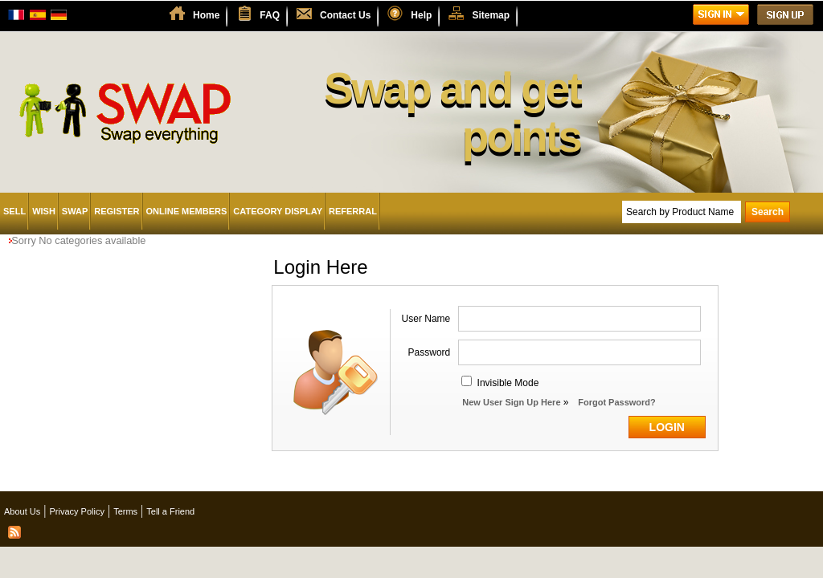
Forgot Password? (617, 402)
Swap (75, 211)
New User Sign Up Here (511, 402)
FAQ (270, 15)
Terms (125, 511)
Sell (14, 211)
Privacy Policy (76, 511)
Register (116, 211)
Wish (43, 211)
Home (206, 15)
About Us (22, 511)
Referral (353, 211)
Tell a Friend (170, 511)
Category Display (277, 211)
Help (421, 15)
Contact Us (345, 15)
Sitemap (491, 15)
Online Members (186, 211)
